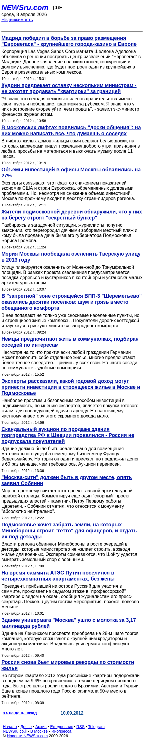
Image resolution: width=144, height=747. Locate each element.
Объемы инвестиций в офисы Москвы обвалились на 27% (71, 173)
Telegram (96, 726)
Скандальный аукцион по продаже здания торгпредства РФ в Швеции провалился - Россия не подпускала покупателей (67, 435)
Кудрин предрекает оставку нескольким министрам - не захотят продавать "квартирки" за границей (69, 88)
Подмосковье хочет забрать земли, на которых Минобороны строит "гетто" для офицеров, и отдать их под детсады (69, 531)
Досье (26, 726)
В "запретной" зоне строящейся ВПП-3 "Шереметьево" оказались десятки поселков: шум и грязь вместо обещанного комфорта (71, 302)
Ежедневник (61, 726)
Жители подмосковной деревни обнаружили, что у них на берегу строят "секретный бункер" (71, 215)
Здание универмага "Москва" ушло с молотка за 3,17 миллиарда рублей (68, 623)
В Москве (39, 731)
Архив (41, 726)
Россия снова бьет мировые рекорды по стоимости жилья (67, 665)
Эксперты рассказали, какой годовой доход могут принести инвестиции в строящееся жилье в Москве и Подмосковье (70, 387)
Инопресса (61, 731)
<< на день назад (20, 713)
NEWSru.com (25, 7)
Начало (10, 726)
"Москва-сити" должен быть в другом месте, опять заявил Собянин (66, 480)
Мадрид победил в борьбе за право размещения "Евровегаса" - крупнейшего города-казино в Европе (69, 41)
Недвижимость (17, 19)
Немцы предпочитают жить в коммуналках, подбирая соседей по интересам (70, 342)
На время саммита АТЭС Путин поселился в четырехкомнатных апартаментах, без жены (58, 576)
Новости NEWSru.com (27, 736)
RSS (80, 726)
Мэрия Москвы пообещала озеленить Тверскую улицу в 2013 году (71, 257)
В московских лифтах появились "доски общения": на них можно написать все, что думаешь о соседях (71, 130)
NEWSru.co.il (15, 731)
